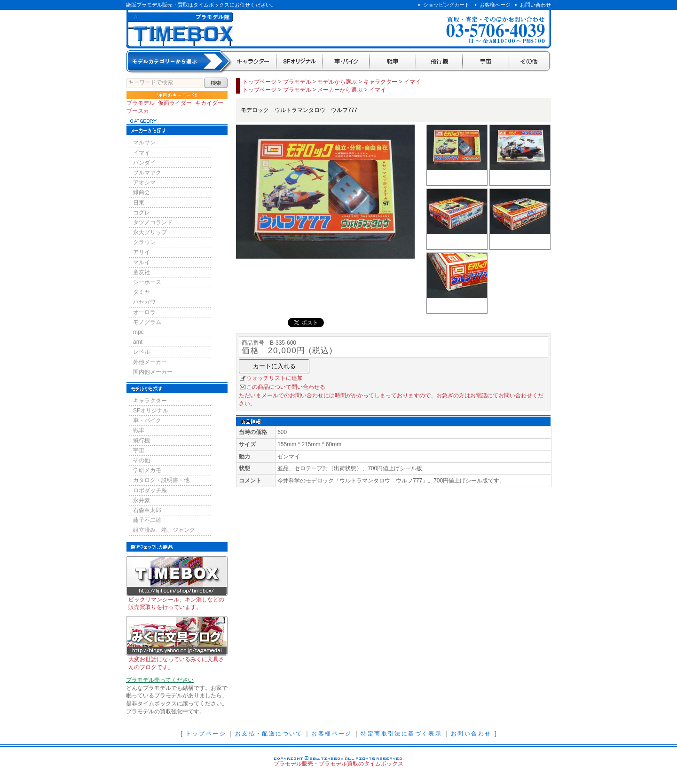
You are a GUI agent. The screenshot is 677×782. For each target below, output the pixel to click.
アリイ (141, 252)
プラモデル (140, 103)
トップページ (259, 82)
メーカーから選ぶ (339, 90)
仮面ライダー (175, 103)
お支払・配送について (269, 733)
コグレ (141, 212)
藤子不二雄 (147, 520)
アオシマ (144, 182)
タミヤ (141, 292)
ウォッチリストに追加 (274, 378)
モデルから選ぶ (337, 82)
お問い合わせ (535, 5)
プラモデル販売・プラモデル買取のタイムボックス (338, 763)
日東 (138, 202)
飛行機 (439, 62)
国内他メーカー (153, 372)
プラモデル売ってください (160, 680)
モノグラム (147, 322)
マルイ (141, 262)
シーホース (147, 282)
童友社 (141, 272)
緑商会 (141, 192)
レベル (141, 351)
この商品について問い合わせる (285, 387)
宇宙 (486, 62)
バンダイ (144, 162)
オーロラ (144, 312)
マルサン (144, 142)
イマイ (141, 153)
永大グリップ (150, 232)
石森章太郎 (147, 510)
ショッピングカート (446, 5)
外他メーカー (150, 362)
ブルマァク (147, 172)
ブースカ (137, 111)
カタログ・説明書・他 (161, 480)
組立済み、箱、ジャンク (164, 530)
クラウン (144, 242)
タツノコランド (153, 222)
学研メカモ (147, 470)
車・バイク (346, 62)
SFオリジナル (299, 62)
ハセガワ (144, 302)
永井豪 (141, 500)
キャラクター (253, 62)
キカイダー (209, 103)
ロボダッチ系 (150, 490)
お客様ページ (495, 5)
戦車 (393, 62)
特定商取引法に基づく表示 (401, 733)
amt (137, 342)
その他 (530, 62)
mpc (138, 332)
